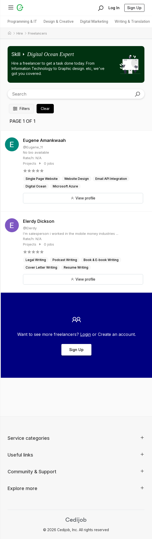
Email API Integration (111, 179)
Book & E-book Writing (101, 260)
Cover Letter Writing (41, 267)
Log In (114, 7)
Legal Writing (36, 260)
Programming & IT (22, 21)
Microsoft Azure (65, 186)
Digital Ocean (36, 186)
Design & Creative (59, 21)
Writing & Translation (132, 21)
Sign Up (134, 7)
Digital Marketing (94, 21)
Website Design (76, 179)
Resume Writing (76, 267)
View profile (83, 198)
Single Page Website (42, 179)
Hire (19, 33)
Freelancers (37, 33)
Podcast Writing (64, 260)
